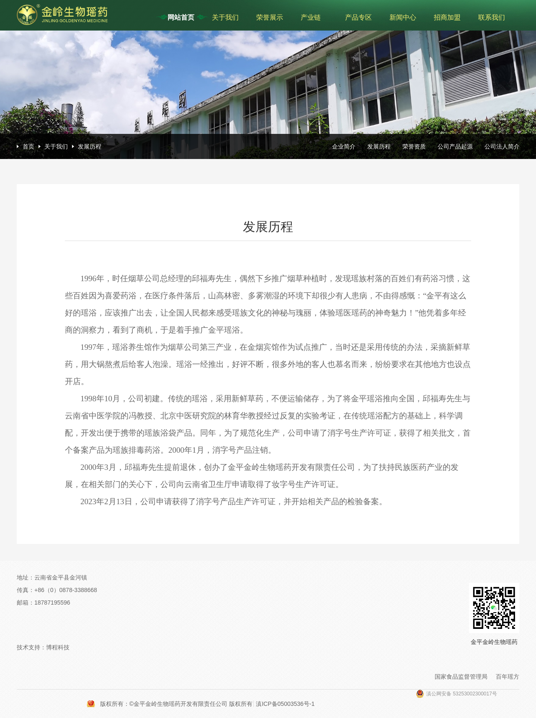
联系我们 (491, 17)
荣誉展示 (269, 17)
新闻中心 (402, 17)
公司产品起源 (455, 146)
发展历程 (89, 146)
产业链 (311, 17)
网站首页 (181, 17)
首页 (28, 146)
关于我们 (225, 17)
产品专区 (358, 17)
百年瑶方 (507, 676)
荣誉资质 (414, 146)
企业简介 (344, 146)
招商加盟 (447, 17)
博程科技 (58, 647)
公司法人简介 (502, 146)
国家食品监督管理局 (461, 676)
